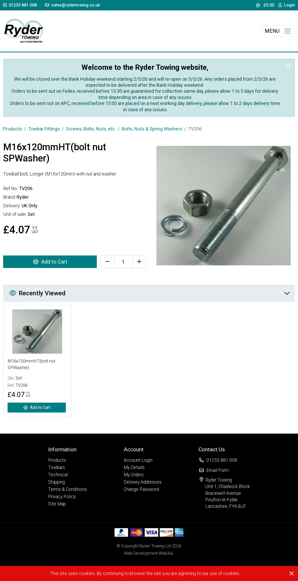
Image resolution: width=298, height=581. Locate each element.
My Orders (134, 474)
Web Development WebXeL (149, 553)
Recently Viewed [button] (149, 293)
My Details (134, 467)
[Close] (288, 66)
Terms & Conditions (67, 489)
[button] (67, 449)
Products (12, 129)
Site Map (57, 504)
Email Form (217, 470)
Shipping (56, 482)
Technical (58, 474)
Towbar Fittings (44, 129)
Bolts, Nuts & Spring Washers (152, 129)
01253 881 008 (20, 5)
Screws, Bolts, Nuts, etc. (91, 129)
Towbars (56, 467)
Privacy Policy (62, 496)
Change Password (141, 489)
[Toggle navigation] (278, 31)
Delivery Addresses (143, 482)
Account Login (138, 460)
